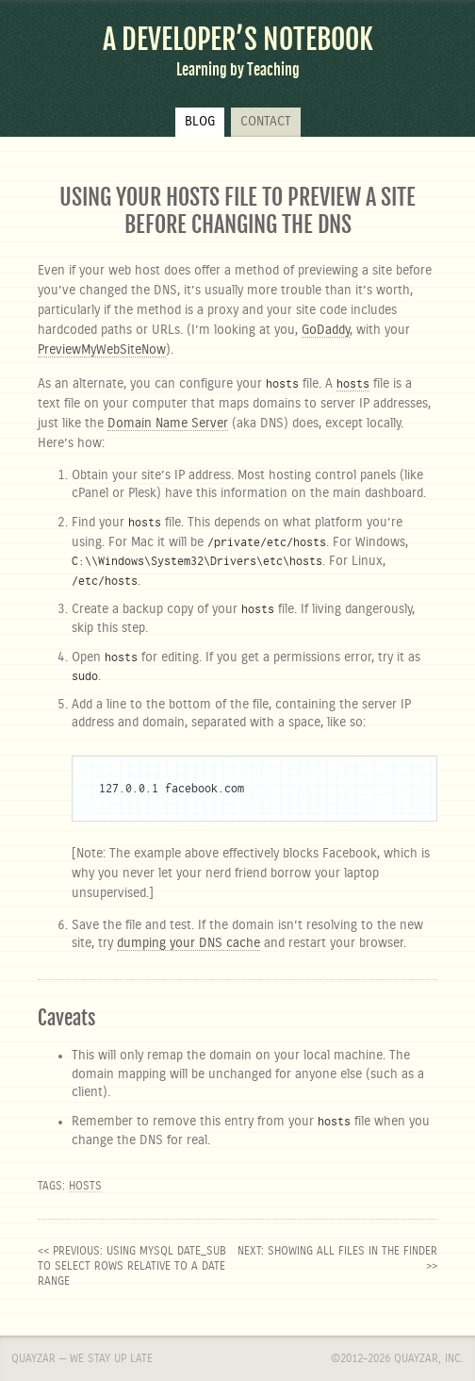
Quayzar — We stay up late (82, 1358)
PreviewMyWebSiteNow (102, 350)
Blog (200, 121)
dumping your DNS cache (188, 943)
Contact (265, 121)
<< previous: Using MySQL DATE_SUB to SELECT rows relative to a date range (132, 1266)
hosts (85, 1185)
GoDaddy (326, 330)
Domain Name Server (167, 423)
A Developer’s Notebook (238, 40)
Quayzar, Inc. (429, 1358)
